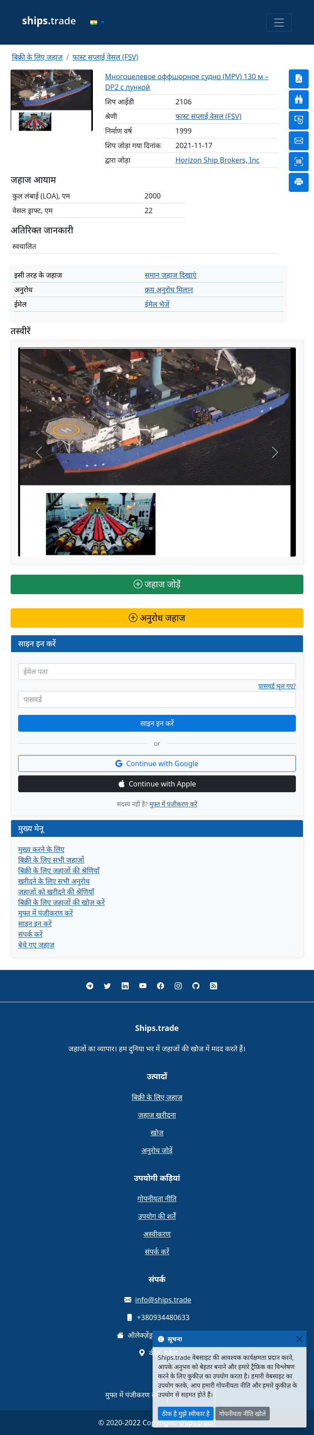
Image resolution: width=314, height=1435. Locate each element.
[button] (97, 22)
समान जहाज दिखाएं (170, 275)
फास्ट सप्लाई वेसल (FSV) (105, 57)
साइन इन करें (157, 723)
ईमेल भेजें (157, 304)
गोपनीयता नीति (157, 1198)
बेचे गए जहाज (36, 945)
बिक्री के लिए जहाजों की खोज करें (61, 902)
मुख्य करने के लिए (41, 849)
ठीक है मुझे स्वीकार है (186, 1413)
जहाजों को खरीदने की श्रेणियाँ (56, 892)
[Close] (299, 1338)
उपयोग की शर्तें (157, 1216)
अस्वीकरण (157, 1234)
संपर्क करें (30, 934)
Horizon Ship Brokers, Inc (218, 160)
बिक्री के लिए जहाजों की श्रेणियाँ (59, 870)
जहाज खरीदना (157, 1115)
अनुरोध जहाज (157, 618)
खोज (156, 1132)
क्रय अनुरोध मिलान (169, 289)
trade (49, 20)
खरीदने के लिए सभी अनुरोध (54, 881)
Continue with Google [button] (156, 763)
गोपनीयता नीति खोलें (242, 1413)
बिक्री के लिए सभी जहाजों (51, 860)
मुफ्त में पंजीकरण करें (173, 804)
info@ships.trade (163, 1300)
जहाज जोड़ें (157, 584)
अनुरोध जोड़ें (157, 1150)
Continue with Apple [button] (157, 784)
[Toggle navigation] (279, 22)
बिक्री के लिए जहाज (37, 57)
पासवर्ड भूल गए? (277, 686)
